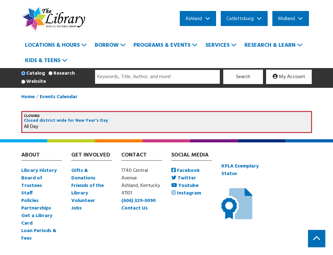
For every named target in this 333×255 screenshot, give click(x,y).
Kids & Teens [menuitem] (42, 60)
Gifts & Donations (83, 174)
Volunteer (83, 201)
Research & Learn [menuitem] (270, 45)
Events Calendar (59, 97)
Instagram (186, 193)
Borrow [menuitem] (107, 45)
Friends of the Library (87, 189)
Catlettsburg (240, 19)
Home (28, 97)
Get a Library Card (37, 219)
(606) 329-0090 (138, 201)
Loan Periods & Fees (38, 234)
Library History (39, 171)
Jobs (76, 208)
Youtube (185, 186)
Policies (29, 201)
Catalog (35, 73)
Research (64, 73)
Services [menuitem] (217, 45)
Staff (27, 193)
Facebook (185, 171)
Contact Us (134, 208)
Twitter (183, 178)
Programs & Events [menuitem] (162, 45)
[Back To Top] (316, 238)
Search (243, 77)
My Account (289, 77)
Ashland (193, 19)
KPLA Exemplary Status (240, 170)
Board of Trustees (31, 182)
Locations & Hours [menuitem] (52, 45)
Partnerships (36, 208)
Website (36, 81)
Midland (286, 19)
